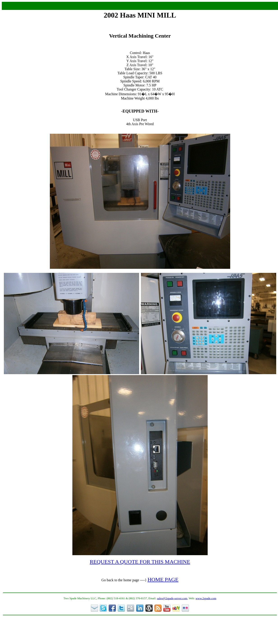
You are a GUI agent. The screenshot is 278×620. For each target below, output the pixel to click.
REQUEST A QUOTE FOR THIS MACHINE (140, 562)
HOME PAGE (162, 579)
